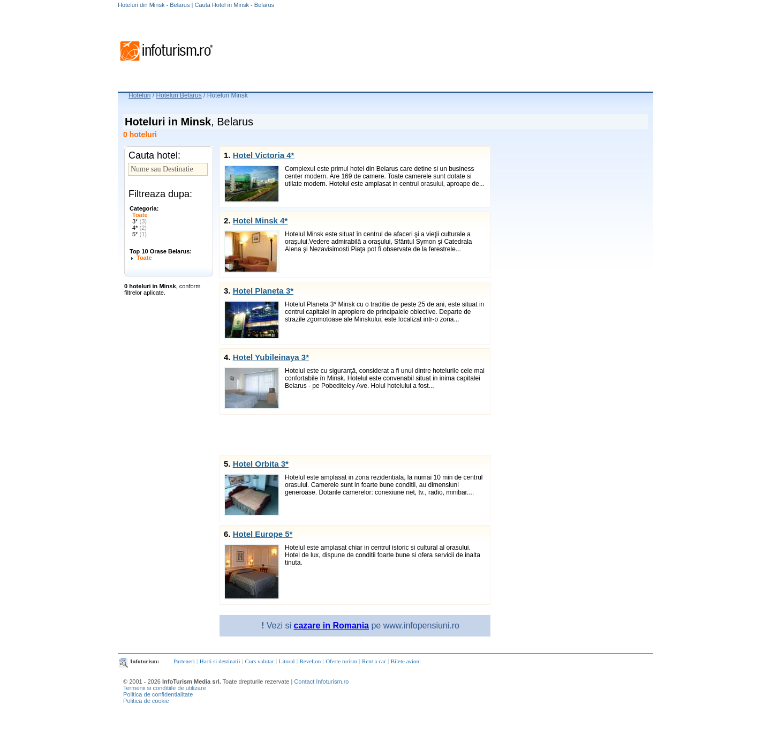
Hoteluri (139, 95)
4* (139, 227)
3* (139, 221)
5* (139, 234)
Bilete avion (405, 661)
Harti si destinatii (220, 661)
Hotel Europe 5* (263, 533)
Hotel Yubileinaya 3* (271, 357)
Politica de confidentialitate (158, 694)
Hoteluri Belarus (178, 95)
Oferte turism (341, 661)
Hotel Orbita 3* (261, 463)
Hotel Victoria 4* (263, 155)
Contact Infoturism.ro (321, 681)
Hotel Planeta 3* (263, 290)
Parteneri (184, 661)
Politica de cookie (146, 701)
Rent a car (374, 661)
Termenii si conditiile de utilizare (164, 688)
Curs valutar (259, 661)
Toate (140, 215)
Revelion (310, 661)
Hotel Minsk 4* (260, 220)
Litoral (287, 661)
